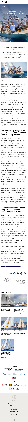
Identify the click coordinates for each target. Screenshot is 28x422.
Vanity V (15, 154)
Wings (3, 158)
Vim (21, 172)
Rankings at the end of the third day (10, 266)
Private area (14, 411)
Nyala (8, 138)
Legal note (14, 409)
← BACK (3, 6)
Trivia (13, 158)
